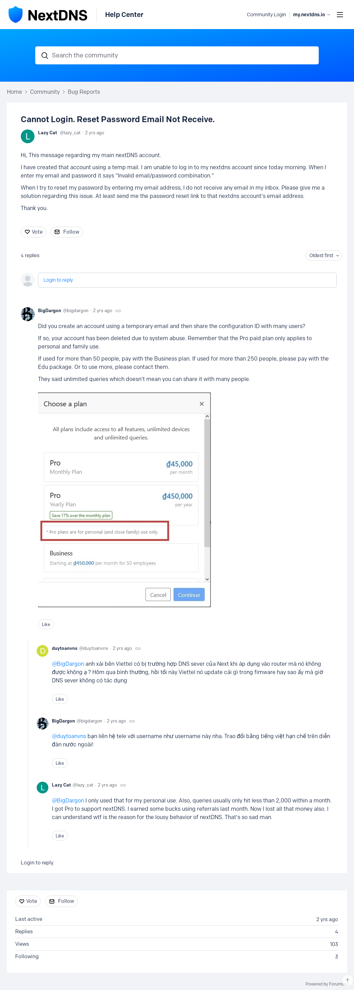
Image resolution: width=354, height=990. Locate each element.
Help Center (124, 14)
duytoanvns (64, 648)
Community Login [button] (266, 15)
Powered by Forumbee (327, 984)
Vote (37, 232)
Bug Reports (84, 92)
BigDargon (49, 310)
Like (46, 624)
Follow (71, 232)
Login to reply (58, 280)
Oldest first (321, 255)
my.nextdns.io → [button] (312, 15)
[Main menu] (340, 14)
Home (14, 92)
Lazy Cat (47, 132)
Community (45, 92)
